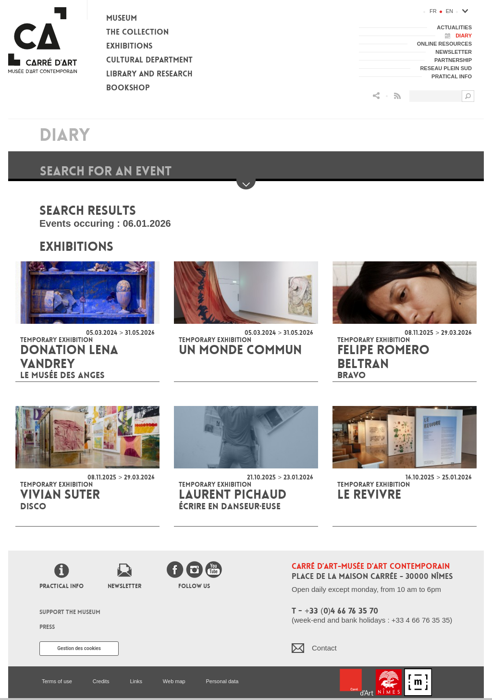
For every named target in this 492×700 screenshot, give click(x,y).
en (449, 11)
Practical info (61, 586)
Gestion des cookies (79, 648)
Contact (324, 648)
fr (433, 11)
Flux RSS (397, 95)
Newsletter (124, 586)
